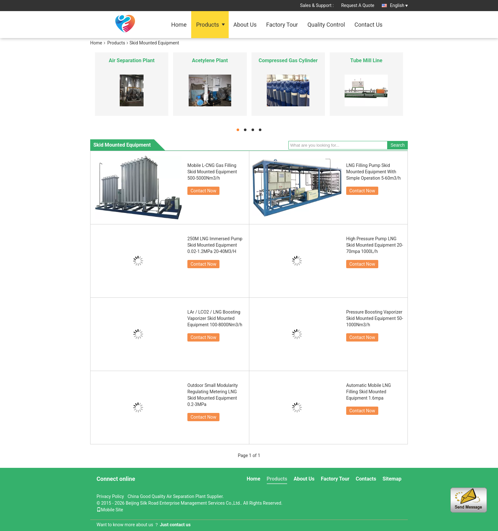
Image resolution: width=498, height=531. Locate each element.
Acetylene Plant (210, 60)
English (399, 5)
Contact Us (368, 24)
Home (178, 24)
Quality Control (326, 24)
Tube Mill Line (366, 60)
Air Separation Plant (132, 60)
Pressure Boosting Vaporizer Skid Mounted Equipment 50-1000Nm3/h (374, 318)
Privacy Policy (110, 496)
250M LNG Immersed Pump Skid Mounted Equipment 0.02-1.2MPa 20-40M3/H (214, 245)
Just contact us (175, 524)
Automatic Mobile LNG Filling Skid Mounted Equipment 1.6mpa (368, 392)
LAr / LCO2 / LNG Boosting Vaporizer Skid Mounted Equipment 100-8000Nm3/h (214, 318)
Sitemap (391, 479)
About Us (245, 24)
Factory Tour (282, 24)
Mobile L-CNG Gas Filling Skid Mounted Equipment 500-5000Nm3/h (212, 172)
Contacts (366, 479)
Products (207, 24)
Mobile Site (110, 509)
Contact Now (203, 190)
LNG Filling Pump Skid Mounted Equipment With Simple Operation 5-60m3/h (373, 172)
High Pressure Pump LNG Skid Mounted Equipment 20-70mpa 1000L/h (374, 245)
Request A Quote (357, 5)
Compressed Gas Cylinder (288, 60)
